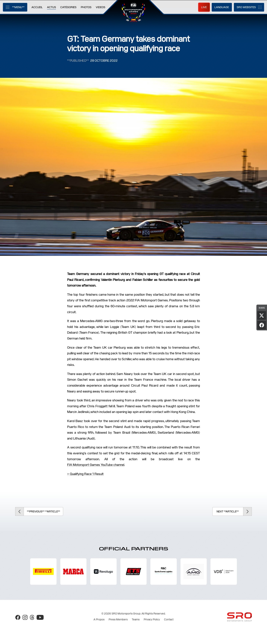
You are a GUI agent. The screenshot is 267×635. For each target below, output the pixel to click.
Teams (136, 619)
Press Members (118, 619)
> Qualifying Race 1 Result (85, 474)
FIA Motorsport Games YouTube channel (95, 465)
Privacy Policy (152, 619)
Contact (169, 619)
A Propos (98, 619)
